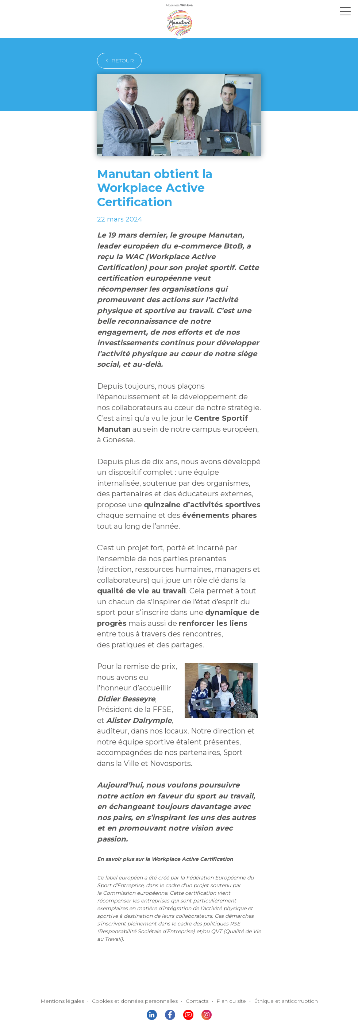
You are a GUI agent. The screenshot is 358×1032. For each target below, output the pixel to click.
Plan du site (226, 926)
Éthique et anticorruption (276, 926)
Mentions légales (73, 926)
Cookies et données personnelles (139, 926)
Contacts (195, 926)
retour (117, 60)
